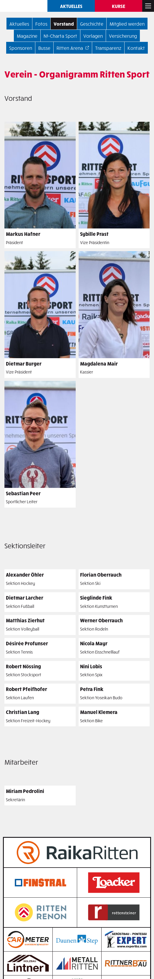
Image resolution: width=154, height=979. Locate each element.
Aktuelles (71, 6)
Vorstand (64, 24)
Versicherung (123, 36)
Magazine (27, 36)
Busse (44, 48)
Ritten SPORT (23, 6)
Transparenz (108, 48)
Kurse (118, 6)
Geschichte (91, 24)
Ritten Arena (70, 48)
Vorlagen (93, 36)
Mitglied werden (127, 24)
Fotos (41, 24)
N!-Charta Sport (60, 36)
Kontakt (136, 48)
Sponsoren (20, 48)
